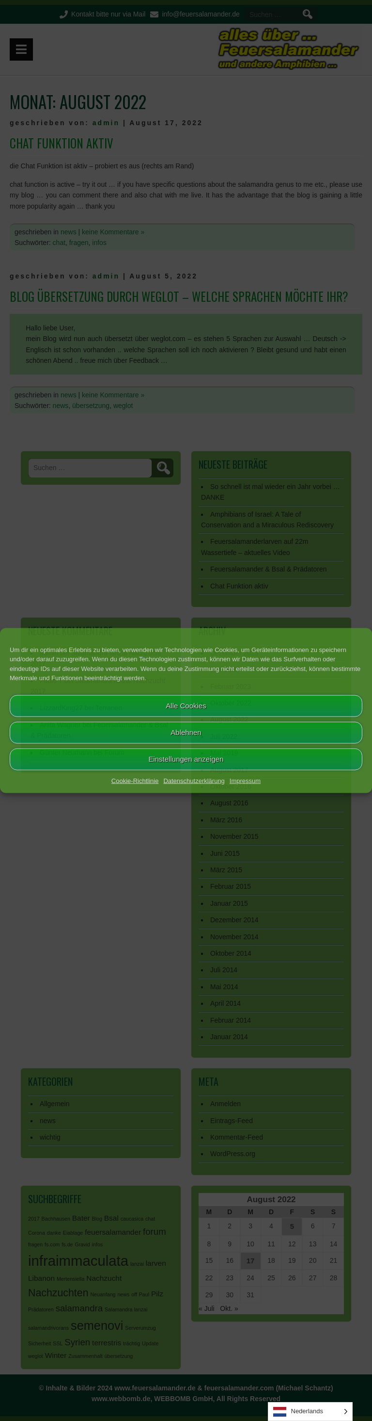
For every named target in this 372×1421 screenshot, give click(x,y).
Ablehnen (185, 732)
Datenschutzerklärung (193, 780)
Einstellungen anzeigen (185, 759)
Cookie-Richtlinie (135, 780)
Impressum (245, 780)
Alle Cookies (186, 706)
